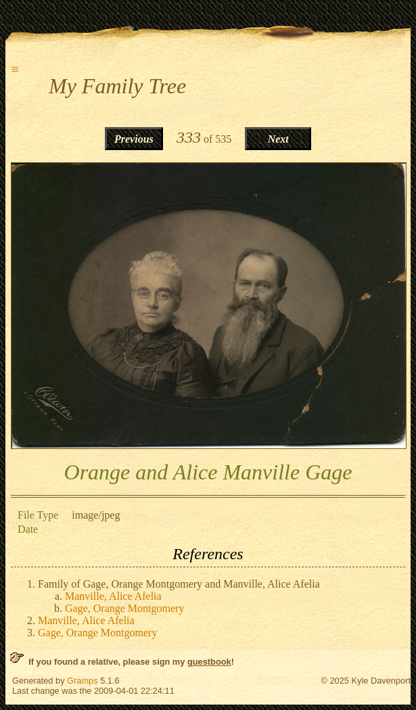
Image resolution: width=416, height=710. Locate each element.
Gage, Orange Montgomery (124, 608)
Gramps (82, 681)
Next (278, 139)
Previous (134, 139)
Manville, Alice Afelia (113, 596)
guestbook (209, 662)
